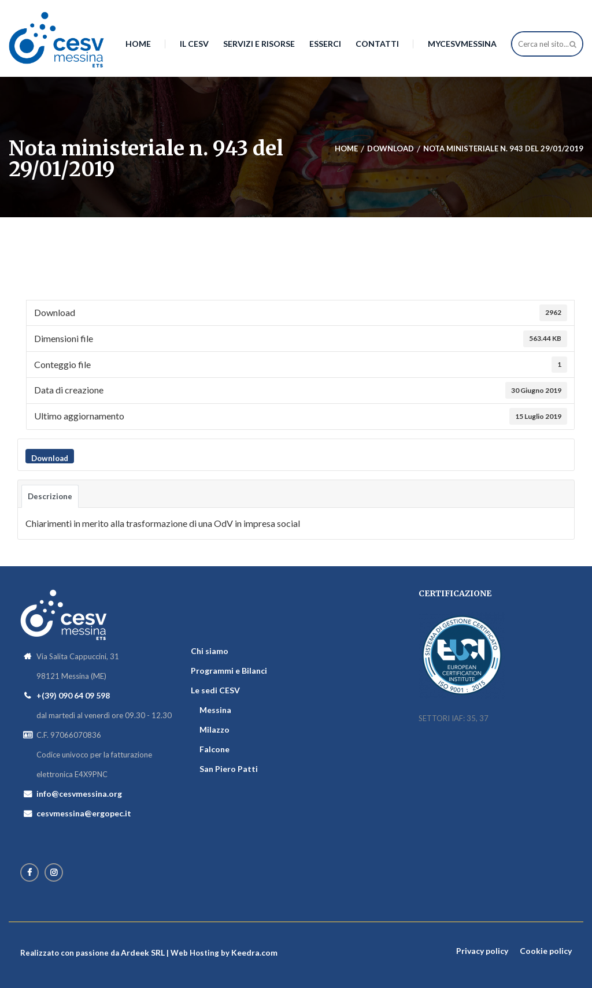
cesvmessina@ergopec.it (83, 813)
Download (49, 458)
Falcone (214, 749)
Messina (215, 710)
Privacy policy (482, 951)
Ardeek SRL (143, 952)
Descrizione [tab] (50, 496)
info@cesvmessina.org (79, 793)
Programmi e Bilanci (229, 670)
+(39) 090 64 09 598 (73, 695)
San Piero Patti (228, 769)
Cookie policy (546, 951)
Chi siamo (209, 651)
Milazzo (214, 729)
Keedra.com (254, 952)
